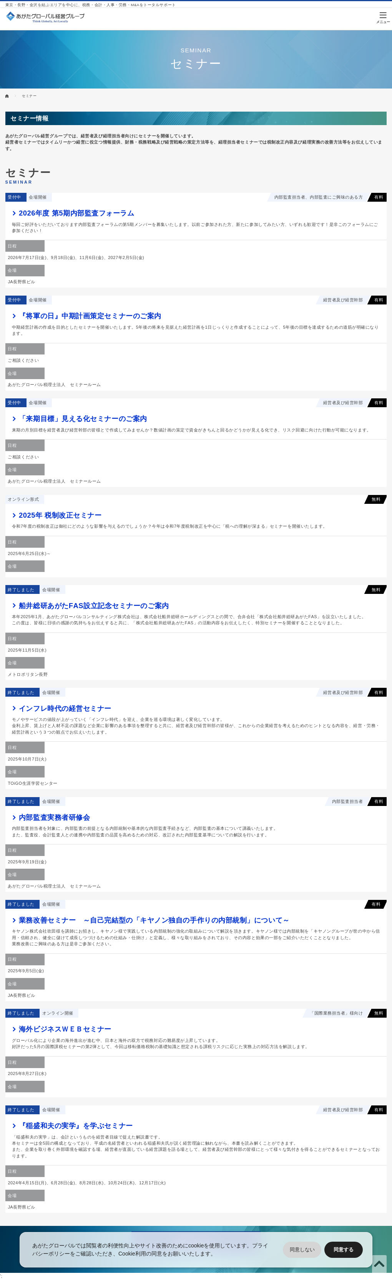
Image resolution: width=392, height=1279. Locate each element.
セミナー (29, 96)
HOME (7, 96)
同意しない (302, 1249)
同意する (344, 1249)
